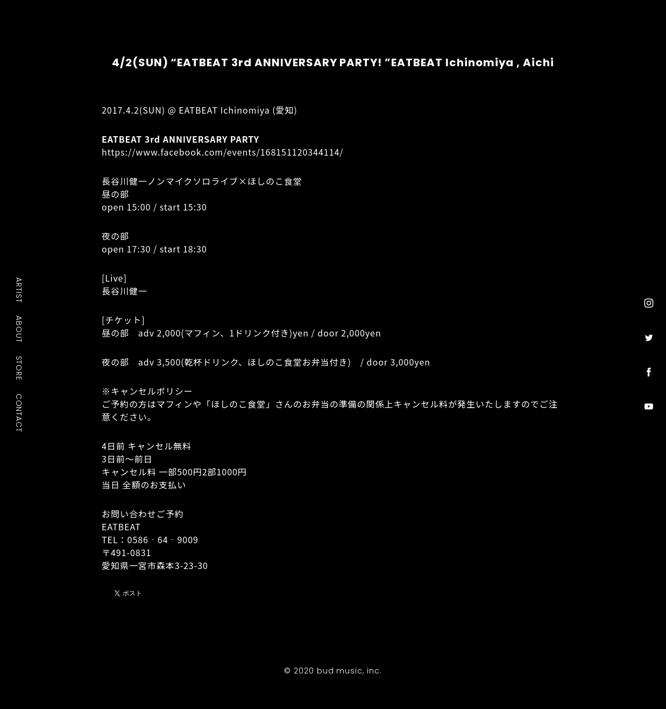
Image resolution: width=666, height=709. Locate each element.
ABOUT (19, 328)
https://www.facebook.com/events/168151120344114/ (223, 151)
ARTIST (19, 290)
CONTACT (19, 412)
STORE (19, 367)
